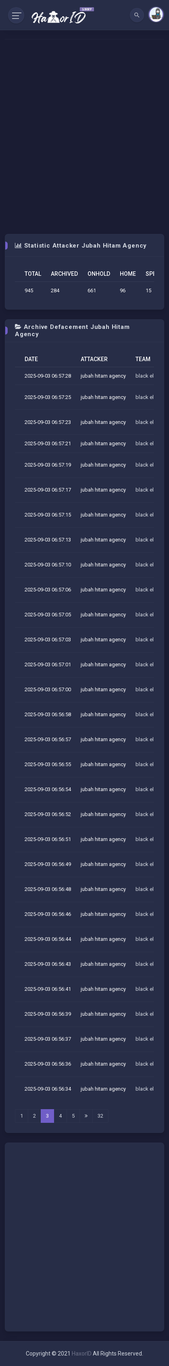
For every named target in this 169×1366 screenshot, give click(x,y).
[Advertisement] (84, 136)
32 (100, 1116)
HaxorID (82, 1353)
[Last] (86, 1116)
